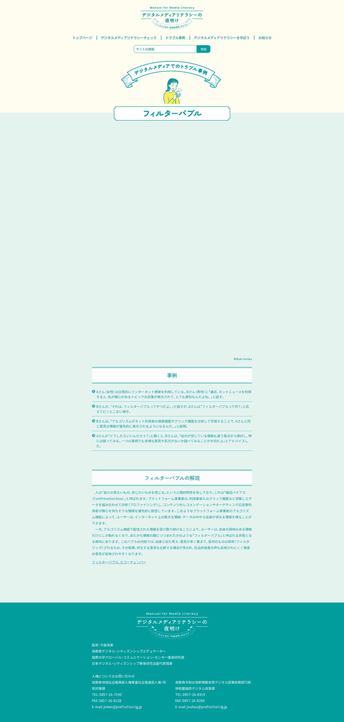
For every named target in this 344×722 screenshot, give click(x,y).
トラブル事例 (175, 37)
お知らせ (265, 37)
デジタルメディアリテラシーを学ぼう (222, 37)
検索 (204, 49)
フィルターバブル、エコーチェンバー (119, 562)
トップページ (82, 37)
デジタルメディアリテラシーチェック (129, 37)
